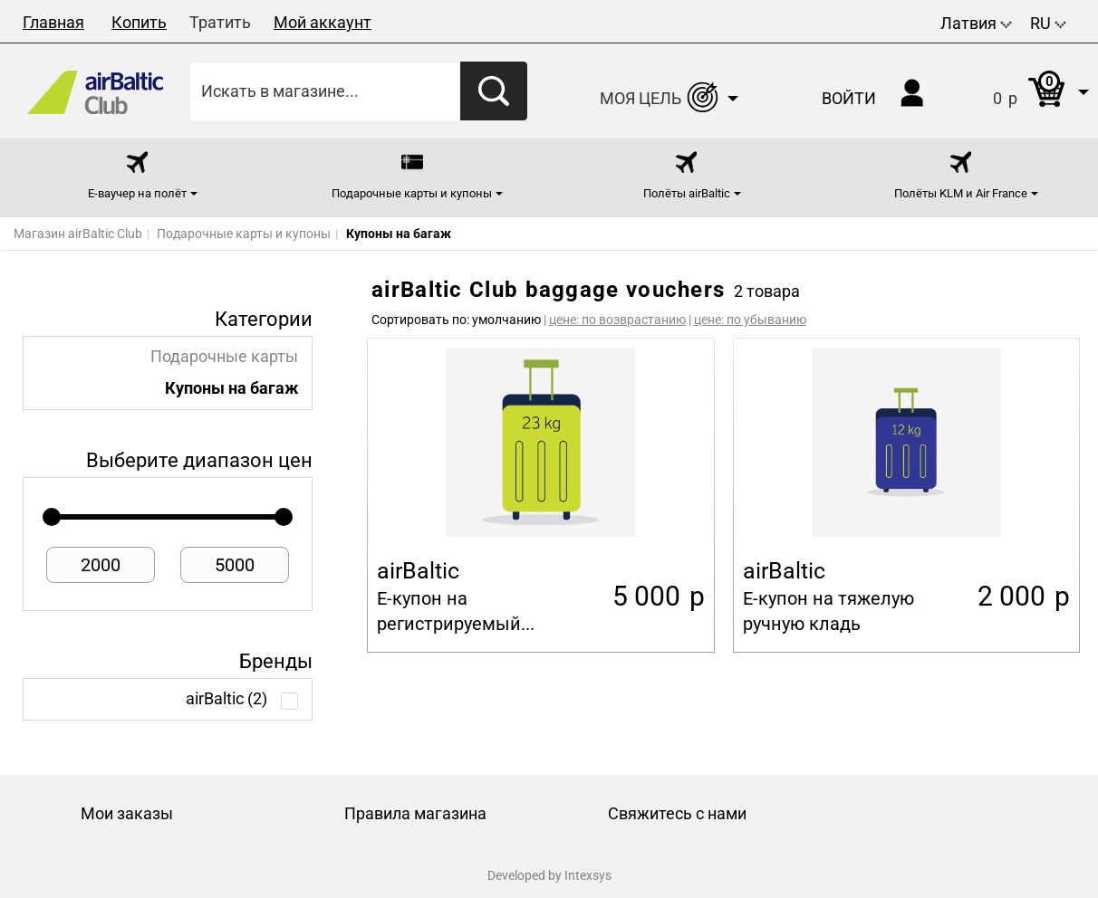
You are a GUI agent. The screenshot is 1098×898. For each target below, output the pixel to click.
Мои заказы (127, 813)
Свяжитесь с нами (677, 813)
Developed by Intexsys (549, 875)
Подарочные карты (224, 357)
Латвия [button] (976, 23)
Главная (53, 22)
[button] (1022, 91)
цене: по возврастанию (617, 319)
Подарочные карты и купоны (244, 233)
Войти (849, 98)
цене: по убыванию (750, 319)
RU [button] (1048, 23)
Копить (139, 22)
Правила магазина (415, 813)
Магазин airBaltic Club (78, 233)
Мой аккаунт (322, 22)
